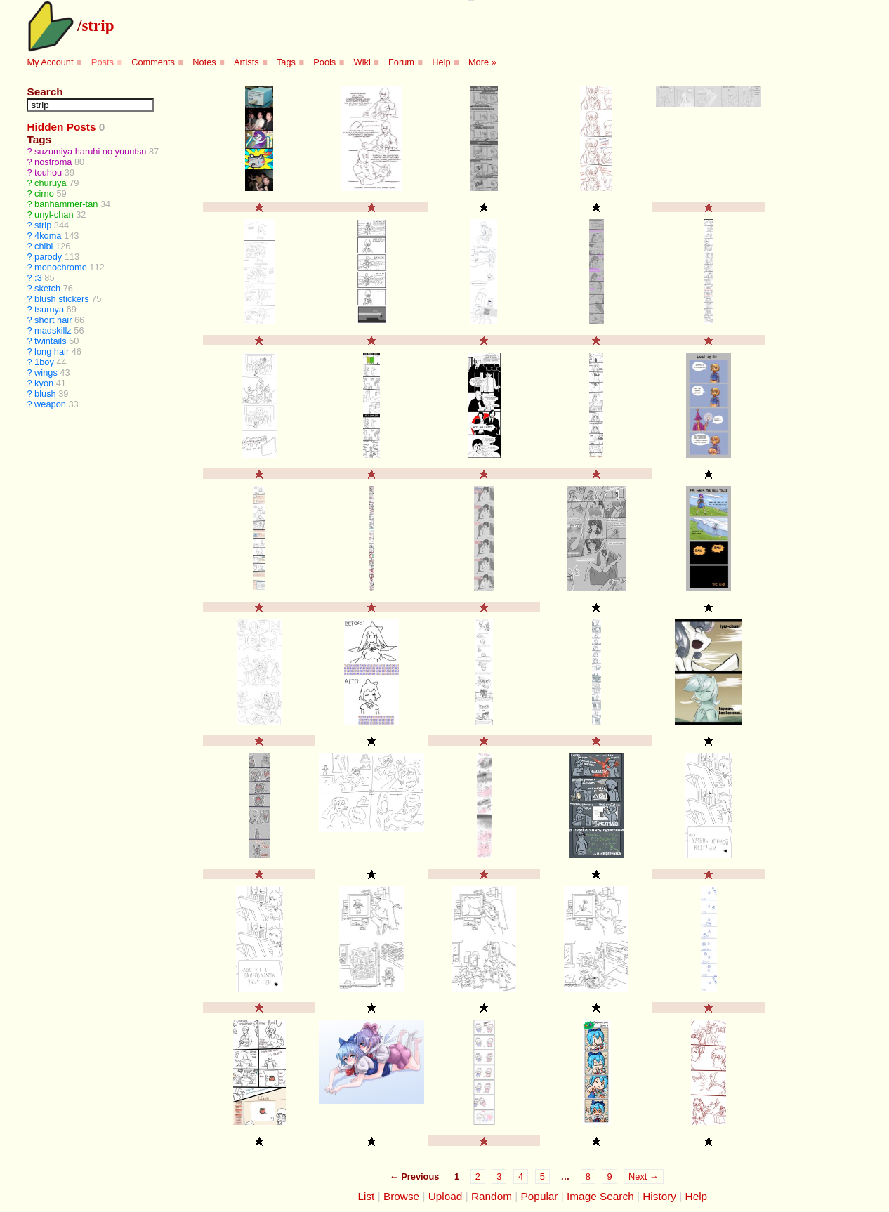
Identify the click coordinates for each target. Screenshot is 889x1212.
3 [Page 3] (498, 1176)
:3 (38, 277)
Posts (102, 62)
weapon (50, 404)
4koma (47, 235)
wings (46, 372)
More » (482, 62)
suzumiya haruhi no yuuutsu (90, 151)
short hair (53, 320)
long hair (51, 351)
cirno (44, 193)
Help (441, 62)
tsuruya (49, 309)
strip (97, 25)
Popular (539, 1196)
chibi (43, 246)
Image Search (600, 1196)
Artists (246, 62)
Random (491, 1196)
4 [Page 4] (520, 1176)
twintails (50, 341)
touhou (48, 172)
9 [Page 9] (609, 1176)
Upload (445, 1196)
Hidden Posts (61, 127)
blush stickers (61, 299)
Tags (286, 62)
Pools (324, 62)
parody (48, 256)
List (365, 1196)
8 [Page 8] (588, 1176)
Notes (204, 62)
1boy (44, 362)
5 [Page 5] (542, 1176)
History (659, 1196)
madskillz (53, 330)
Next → (643, 1176)
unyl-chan (54, 214)
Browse (401, 1196)
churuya (50, 183)
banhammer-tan (66, 204)
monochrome (60, 267)
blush (45, 393)
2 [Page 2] (477, 1176)
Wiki (362, 62)
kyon (43, 383)
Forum (401, 62)
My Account (50, 62)
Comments (153, 62)
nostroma (53, 162)
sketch (47, 288)
